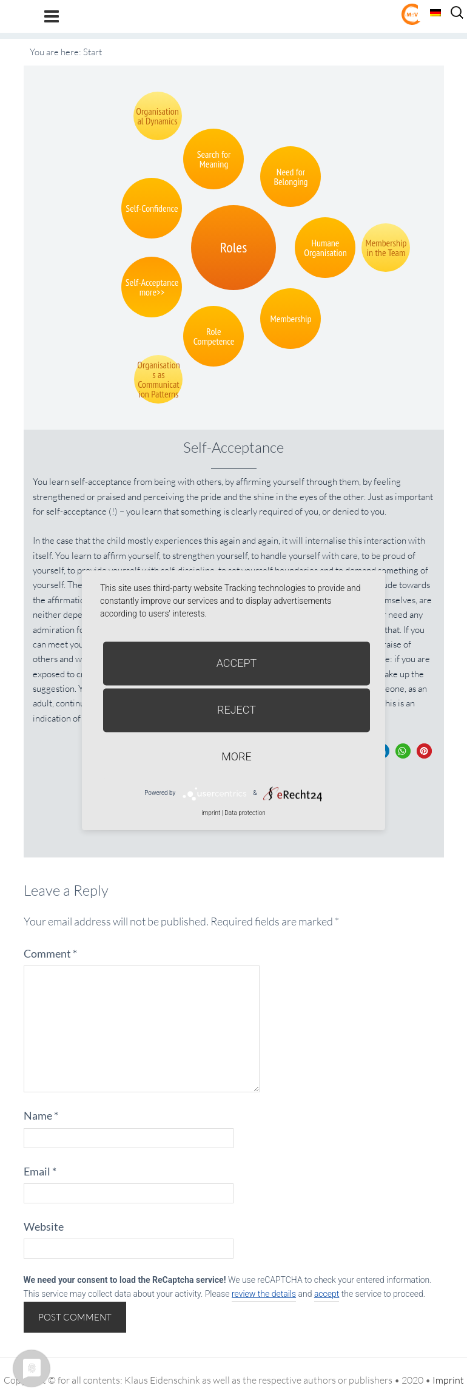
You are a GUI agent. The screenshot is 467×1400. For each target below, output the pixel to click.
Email (40, 1171)
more (236, 756)
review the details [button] (264, 1294)
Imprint (448, 1380)
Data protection (244, 813)
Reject (236, 709)
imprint (210, 813)
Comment (50, 953)
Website (44, 1226)
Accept (237, 663)
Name (41, 1115)
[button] (403, 751)
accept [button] (326, 1294)
